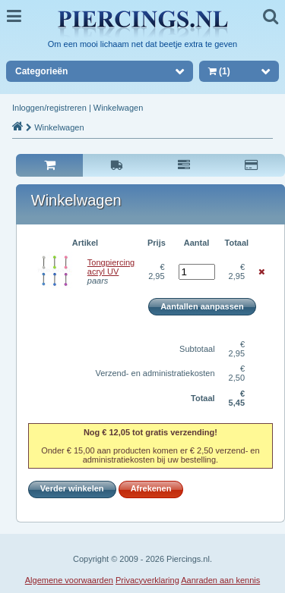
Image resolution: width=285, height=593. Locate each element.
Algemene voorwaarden (69, 580)
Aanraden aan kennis (220, 580)
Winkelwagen (118, 107)
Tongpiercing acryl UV (111, 267)
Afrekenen (151, 488)
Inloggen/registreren (49, 107)
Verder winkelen (72, 488)
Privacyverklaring (147, 580)
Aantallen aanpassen (201, 306)
